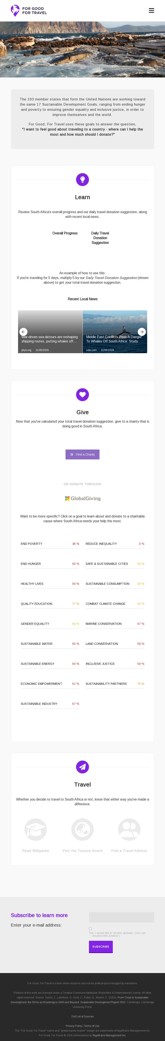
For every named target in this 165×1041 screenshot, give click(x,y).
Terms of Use (91, 1025)
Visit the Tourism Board (82, 851)
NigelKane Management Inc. (109, 1035)
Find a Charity (82, 454)
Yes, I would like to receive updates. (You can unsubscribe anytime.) (117, 934)
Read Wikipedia (35, 851)
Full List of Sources (83, 1016)
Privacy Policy (74, 1025)
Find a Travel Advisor (129, 851)
